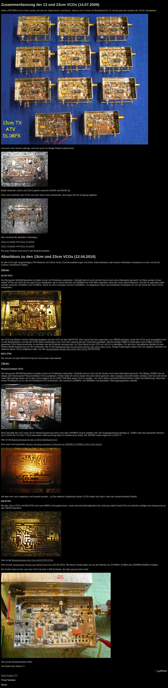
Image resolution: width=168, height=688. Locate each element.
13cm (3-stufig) (27, 246)
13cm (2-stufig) (27, 242)
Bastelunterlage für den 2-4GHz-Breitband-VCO (34, 440)
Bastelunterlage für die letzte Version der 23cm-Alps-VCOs (83, 347)
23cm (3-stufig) (8, 246)
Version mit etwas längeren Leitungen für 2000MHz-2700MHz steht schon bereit (63, 444)
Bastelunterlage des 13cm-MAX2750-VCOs (32, 560)
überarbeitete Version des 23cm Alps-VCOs (67, 349)
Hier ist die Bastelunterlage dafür (16, 662)
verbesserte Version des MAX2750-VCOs (32, 565)
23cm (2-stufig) (8, 242)
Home (164, 671)
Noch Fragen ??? (9, 675)
